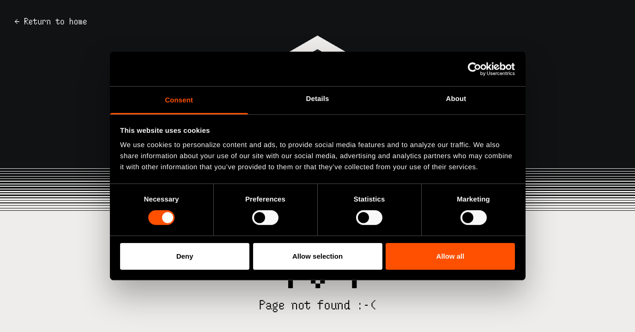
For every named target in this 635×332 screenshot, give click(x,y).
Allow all (450, 256)
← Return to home (51, 21)
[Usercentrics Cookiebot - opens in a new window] (474, 69)
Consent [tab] (179, 100)
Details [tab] (317, 99)
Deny (185, 256)
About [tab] (456, 99)
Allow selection (317, 256)
